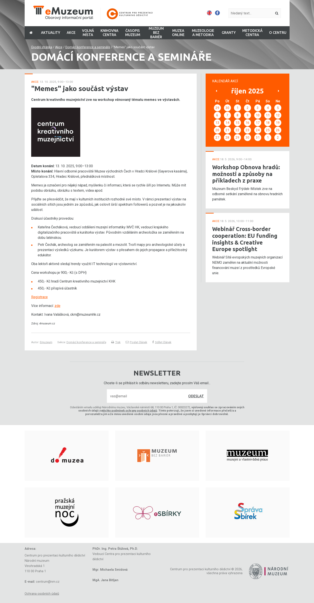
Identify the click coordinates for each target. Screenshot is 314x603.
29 (217, 108)
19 (278, 123)
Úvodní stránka (41, 47)
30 (227, 108)
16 (247, 123)
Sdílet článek (161, 342)
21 (227, 130)
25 (268, 130)
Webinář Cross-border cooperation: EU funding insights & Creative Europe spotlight (244, 239)
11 (268, 115)
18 (268, 123)
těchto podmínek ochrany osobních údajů (129, 410)
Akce (58, 47)
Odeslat (196, 396)
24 (258, 130)
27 (217, 138)
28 (227, 138)
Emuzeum (46, 342)
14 (227, 123)
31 (258, 138)
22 (237, 130)
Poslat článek (136, 342)
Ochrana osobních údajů (42, 594)
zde (57, 306)
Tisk (116, 342)
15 (237, 123)
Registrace (39, 297)
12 (278, 115)
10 (258, 115)
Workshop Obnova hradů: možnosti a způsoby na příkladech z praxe (246, 174)
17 (258, 123)
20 (217, 130)
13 (217, 123)
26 (278, 130)
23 (247, 130)
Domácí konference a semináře (87, 47)
